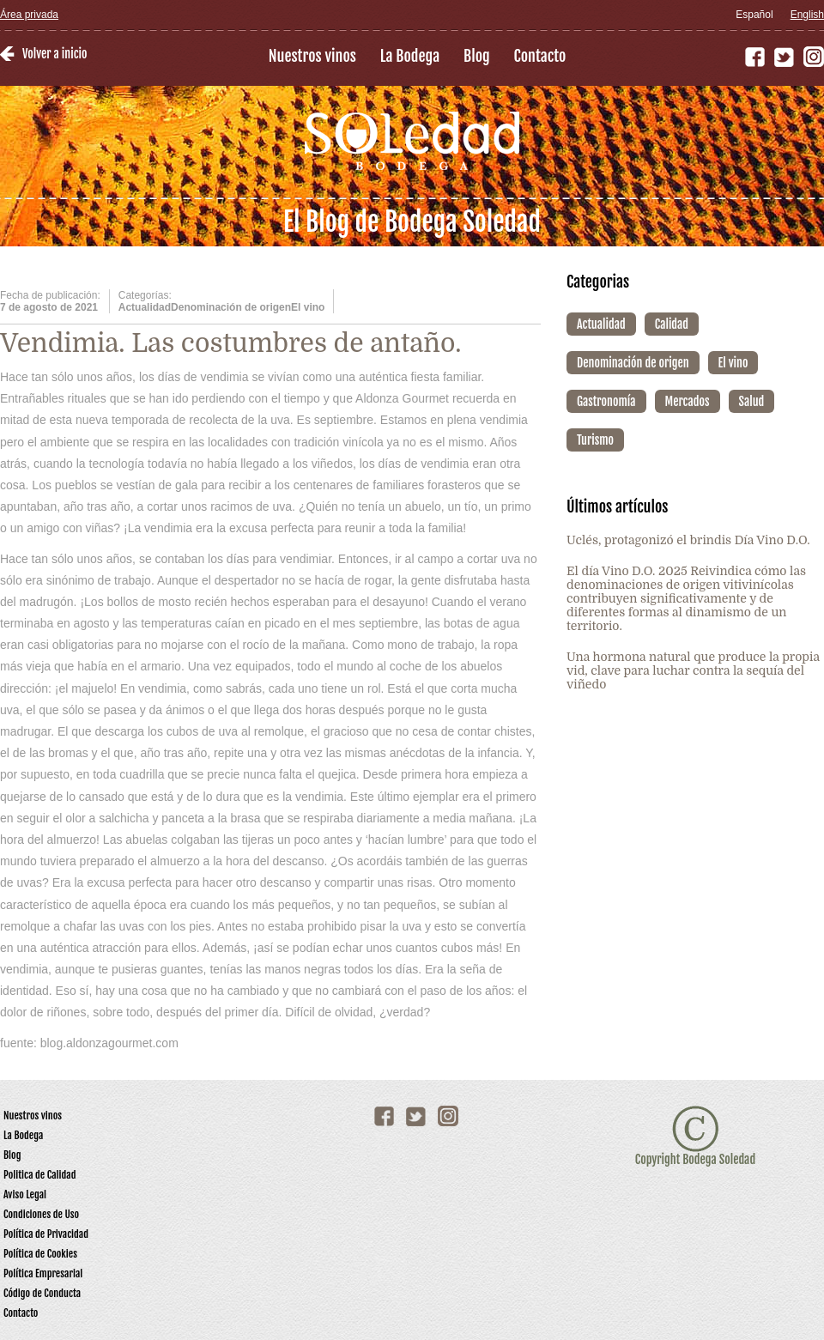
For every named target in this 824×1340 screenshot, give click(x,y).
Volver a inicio (54, 53)
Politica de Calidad (39, 1174)
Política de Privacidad (45, 1234)
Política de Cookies (40, 1253)
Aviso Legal (24, 1194)
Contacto (540, 55)
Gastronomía (606, 401)
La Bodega (409, 55)
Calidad (671, 324)
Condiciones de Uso (41, 1214)
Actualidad (601, 324)
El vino (733, 362)
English (807, 15)
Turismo (595, 440)
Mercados (687, 401)
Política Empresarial (42, 1273)
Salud (752, 401)
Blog (477, 55)
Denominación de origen (633, 362)
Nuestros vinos (312, 55)
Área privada (29, 15)
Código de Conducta (42, 1293)
